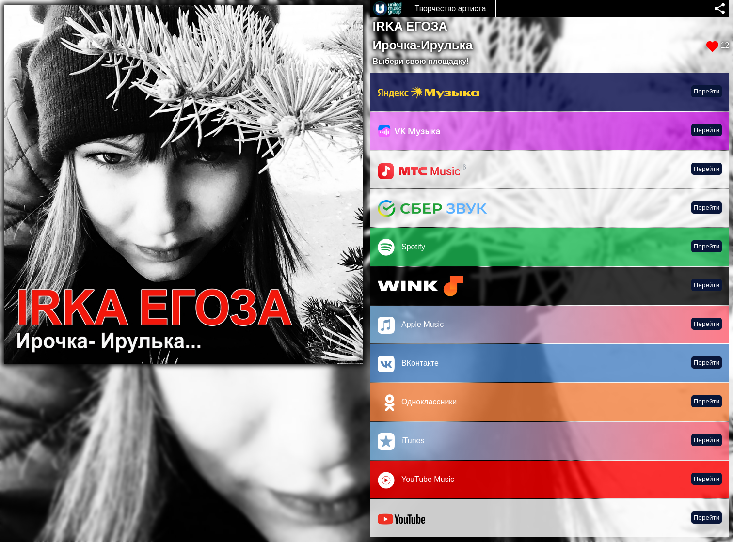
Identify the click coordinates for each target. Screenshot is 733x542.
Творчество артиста (450, 8)
